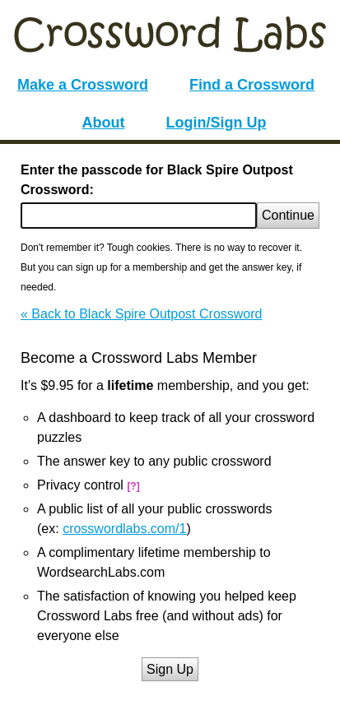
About (103, 122)
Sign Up (170, 669)
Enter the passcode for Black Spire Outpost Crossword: (157, 180)
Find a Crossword (251, 85)
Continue (288, 215)
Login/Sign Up (216, 122)
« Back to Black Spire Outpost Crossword (141, 314)
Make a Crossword (82, 85)
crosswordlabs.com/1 (124, 529)
